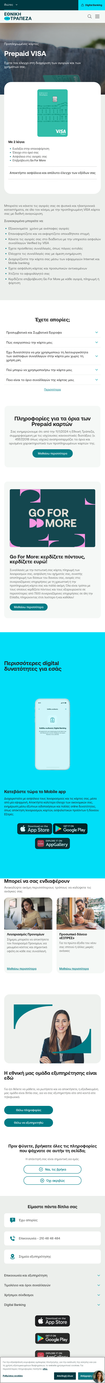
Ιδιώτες (11, 4)
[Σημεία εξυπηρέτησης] (52, 1257)
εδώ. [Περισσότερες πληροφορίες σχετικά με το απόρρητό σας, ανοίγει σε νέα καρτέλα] (45, 1370)
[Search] (89, 16)
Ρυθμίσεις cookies (13, 1377)
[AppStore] (52, 1321)
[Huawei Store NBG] (52, 843)
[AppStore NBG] (34, 829)
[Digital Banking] (91, 5)
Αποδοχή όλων (65, 1377)
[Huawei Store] (52, 1356)
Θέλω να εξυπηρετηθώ (28, 1122)
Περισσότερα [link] (52, 389)
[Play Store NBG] (70, 829)
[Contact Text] (52, 1238)
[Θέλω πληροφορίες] (28, 1110)
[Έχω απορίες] (52, 1220)
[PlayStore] (52, 1338)
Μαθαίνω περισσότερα (52, 448)
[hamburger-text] (97, 16)
